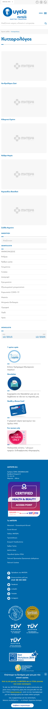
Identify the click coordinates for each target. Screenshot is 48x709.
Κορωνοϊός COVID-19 (10, 292)
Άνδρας (4, 257)
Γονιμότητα (5, 267)
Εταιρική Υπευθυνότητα (15, 542)
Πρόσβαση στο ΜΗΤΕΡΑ (17, 573)
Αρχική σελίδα (5, 31)
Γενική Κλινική (12, 529)
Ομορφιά (5, 308)
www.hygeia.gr (16, 692)
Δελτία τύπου (11, 550)
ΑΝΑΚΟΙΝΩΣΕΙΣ (8, 252)
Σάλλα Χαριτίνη (7, 228)
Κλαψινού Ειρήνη (8, 120)
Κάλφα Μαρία (6, 156)
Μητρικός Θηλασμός (9, 302)
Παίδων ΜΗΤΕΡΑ (13, 534)
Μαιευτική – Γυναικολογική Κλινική (18, 525)
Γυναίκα (4, 272)
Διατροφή (5, 277)
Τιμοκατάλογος (12, 538)
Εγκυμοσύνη (6, 282)
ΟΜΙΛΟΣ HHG (7, 1)
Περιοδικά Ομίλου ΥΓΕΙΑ (15, 554)
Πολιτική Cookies (13, 563)
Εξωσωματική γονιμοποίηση (12, 287)
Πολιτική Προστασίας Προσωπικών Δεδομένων (23, 558)
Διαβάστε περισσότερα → (22, 705)
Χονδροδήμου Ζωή (9, 83)
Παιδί (3, 313)
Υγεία (3, 318)
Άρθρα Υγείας (12, 546)
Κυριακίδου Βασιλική (9, 192)
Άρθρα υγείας (6, 262)
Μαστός (4, 297)
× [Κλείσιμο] (45, 674)
